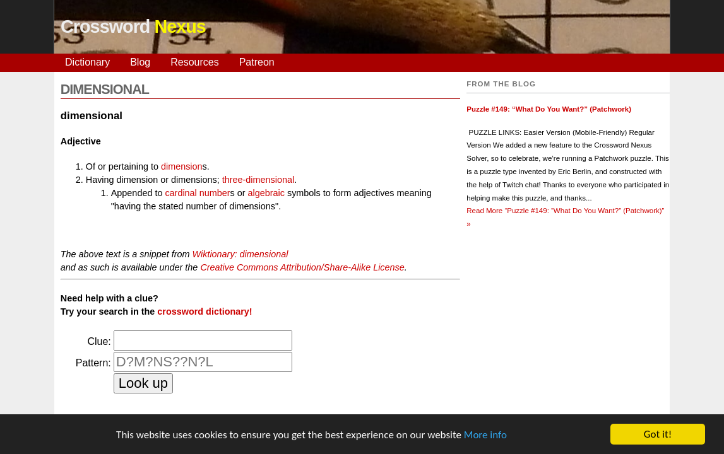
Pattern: (93, 363)
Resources (194, 62)
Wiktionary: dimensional (240, 254)
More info (485, 436)
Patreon (257, 62)
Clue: (98, 341)
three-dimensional (258, 180)
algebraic (266, 193)
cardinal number (197, 193)
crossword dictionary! (204, 311)
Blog (140, 62)
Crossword (133, 26)
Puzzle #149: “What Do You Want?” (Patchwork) (548, 109)
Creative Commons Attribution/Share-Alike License (302, 267)
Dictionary (87, 62)
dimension (182, 166)
